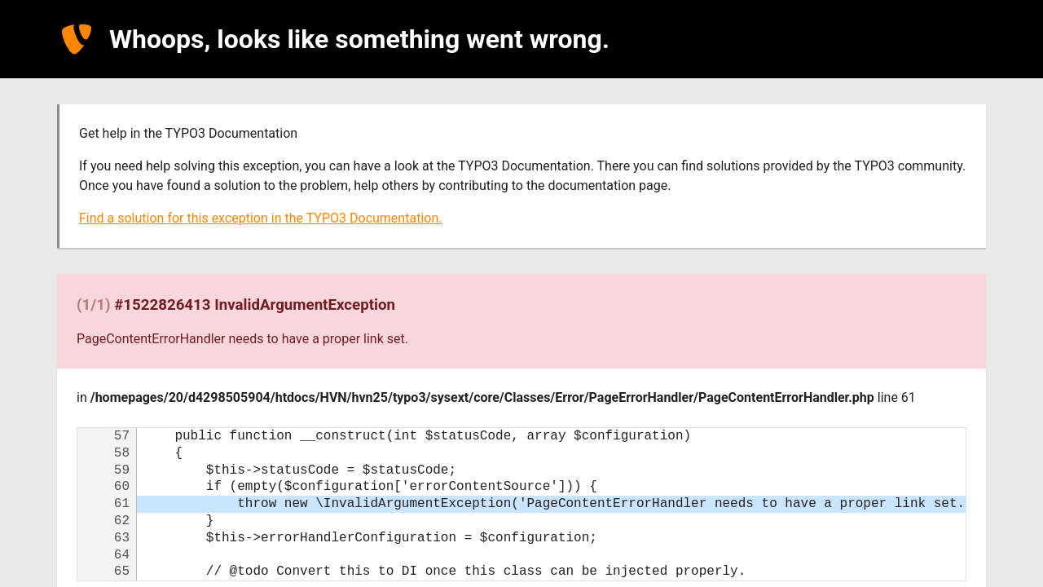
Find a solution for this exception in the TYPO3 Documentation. (260, 218)
